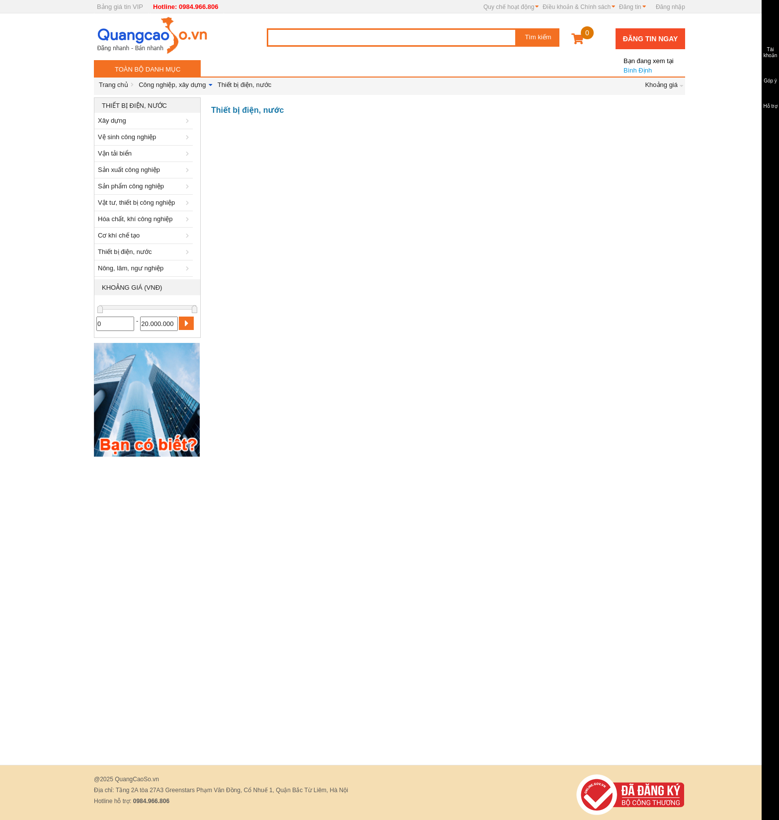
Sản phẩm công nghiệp (145, 186)
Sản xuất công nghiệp (145, 169)
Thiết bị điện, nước (244, 84)
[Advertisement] (147, 611)
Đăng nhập (670, 6)
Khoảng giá (661, 84)
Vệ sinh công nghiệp (145, 137)
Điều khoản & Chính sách (577, 6)
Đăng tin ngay (650, 39)
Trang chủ (113, 84)
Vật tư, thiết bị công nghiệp (145, 202)
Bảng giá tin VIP (120, 6)
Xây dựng (145, 120)
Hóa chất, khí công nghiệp (145, 219)
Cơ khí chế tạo (145, 235)
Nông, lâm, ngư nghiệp (145, 268)
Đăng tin (630, 6)
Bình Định (648, 61)
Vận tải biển (145, 153)
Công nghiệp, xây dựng (172, 84)
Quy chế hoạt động (508, 6)
